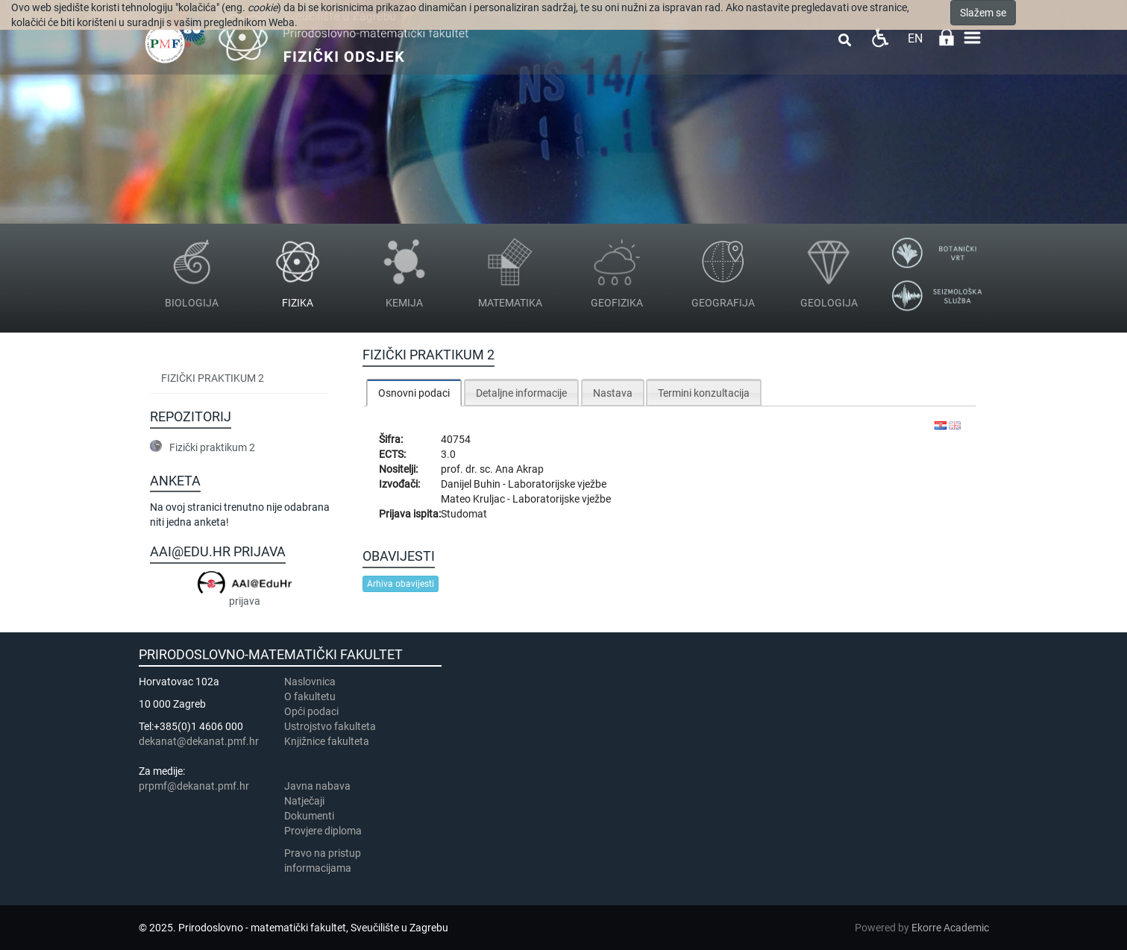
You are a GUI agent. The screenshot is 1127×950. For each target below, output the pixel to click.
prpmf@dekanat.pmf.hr (194, 786)
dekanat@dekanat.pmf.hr (199, 741)
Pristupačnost (880, 38)
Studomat (464, 514)
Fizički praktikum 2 (212, 378)
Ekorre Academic (950, 928)
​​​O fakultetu (310, 696)
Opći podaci (311, 711)
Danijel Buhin (472, 484)
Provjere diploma (323, 831)
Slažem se (983, 13)
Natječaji (304, 801)
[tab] (414, 392)
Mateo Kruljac (474, 499)
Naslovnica (310, 682)
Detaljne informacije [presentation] (521, 393)
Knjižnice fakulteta (326, 741)
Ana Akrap (519, 469)
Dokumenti (309, 816)
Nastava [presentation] (612, 393)
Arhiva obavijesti (400, 584)
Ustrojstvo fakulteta (330, 726)
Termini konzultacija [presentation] (704, 393)
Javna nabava (317, 786)
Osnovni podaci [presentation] (414, 393)
